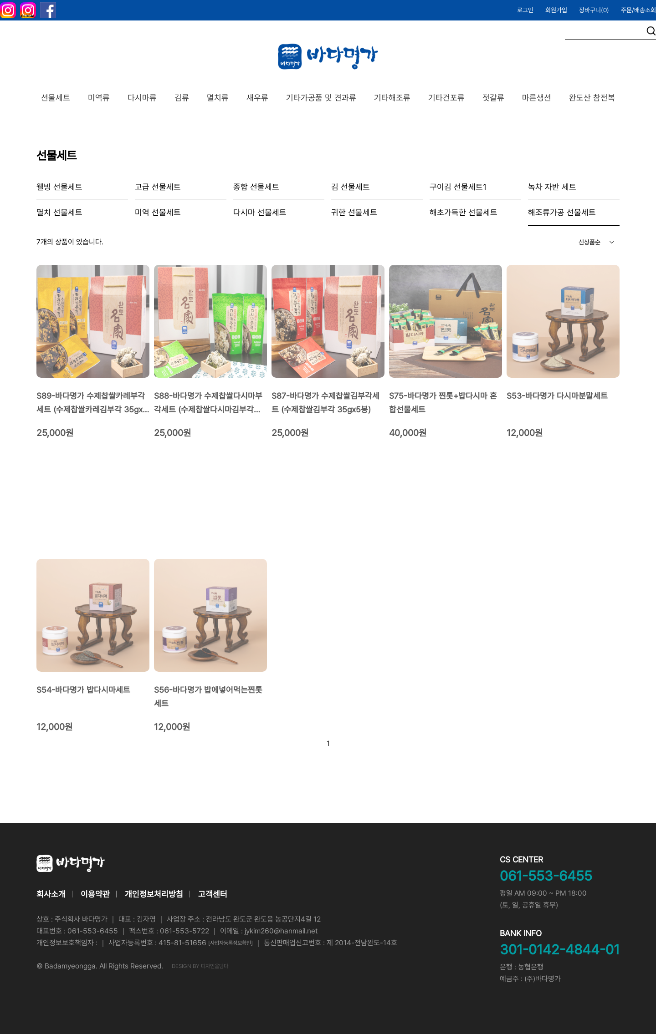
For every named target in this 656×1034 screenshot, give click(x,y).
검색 (651, 31)
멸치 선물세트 (59, 212)
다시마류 (142, 97)
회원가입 (556, 10)
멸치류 (218, 97)
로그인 (525, 10)
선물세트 (55, 97)
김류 (181, 97)
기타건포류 (446, 97)
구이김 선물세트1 (458, 187)
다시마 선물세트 (260, 212)
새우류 (257, 97)
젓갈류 (493, 97)
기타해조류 (392, 97)
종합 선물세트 (256, 187)
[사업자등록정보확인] (230, 943)
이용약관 (95, 894)
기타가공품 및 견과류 (321, 97)
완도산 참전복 (592, 97)
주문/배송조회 (638, 10)
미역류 (99, 97)
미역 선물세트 (158, 212)
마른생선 (536, 97)
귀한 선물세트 (354, 212)
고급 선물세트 (158, 187)
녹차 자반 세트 (552, 187)
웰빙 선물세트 (59, 187)
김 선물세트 (350, 187)
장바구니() (594, 10)
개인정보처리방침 (154, 894)
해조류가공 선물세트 (562, 212)
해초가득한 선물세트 (463, 212)
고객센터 (212, 894)
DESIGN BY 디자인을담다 (200, 966)
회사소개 (51, 894)
